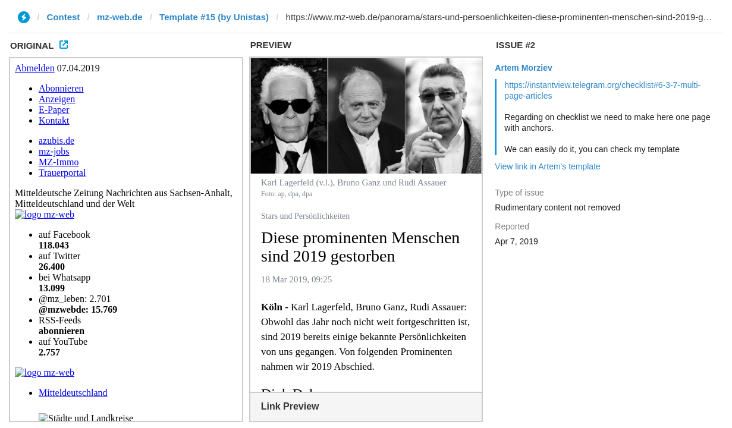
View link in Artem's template (548, 166)
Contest (63, 17)
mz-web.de (120, 17)
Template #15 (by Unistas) (214, 17)
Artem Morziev (523, 68)
